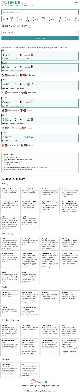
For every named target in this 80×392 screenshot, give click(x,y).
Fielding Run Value (27, 340)
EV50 (3, 217)
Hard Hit (9, 157)
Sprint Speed (6, 364)
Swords (24, 272)
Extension (5, 307)
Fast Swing (9, 162)
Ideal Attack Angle (7, 253)
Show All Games (40, 38)
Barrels (44, 189)
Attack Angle (66, 239)
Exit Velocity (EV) (7, 189)
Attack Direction (27, 253)
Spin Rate (65, 292)
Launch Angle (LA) (27, 189)
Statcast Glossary (13, 178)
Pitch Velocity (6, 292)
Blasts (4, 272)
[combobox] (40, 12)
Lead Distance (46, 325)
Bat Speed (5, 239)
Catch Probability (47, 340)
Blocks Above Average (69, 340)
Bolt (23, 364)
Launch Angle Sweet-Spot (10, 202)
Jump (63, 325)
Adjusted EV (25, 217)
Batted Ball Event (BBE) (29, 202)
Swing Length (46, 239)
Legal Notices (47, 386)
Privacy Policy (36, 386)
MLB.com (56, 386)
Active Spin (45, 292)
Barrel (10, 159)
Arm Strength (26, 325)
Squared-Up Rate (67, 253)
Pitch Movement (27, 292)
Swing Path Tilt (46, 253)
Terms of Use (25, 386)
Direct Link (5, 59)
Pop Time (5, 325)
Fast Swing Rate (27, 239)
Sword (8, 164)
